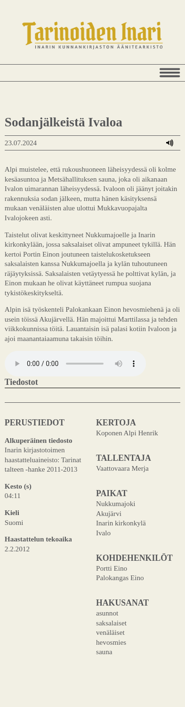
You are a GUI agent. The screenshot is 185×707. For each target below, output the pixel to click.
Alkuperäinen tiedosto (38, 440)
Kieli (12, 512)
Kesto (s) (18, 486)
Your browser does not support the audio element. (75, 363)
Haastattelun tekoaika (38, 539)
